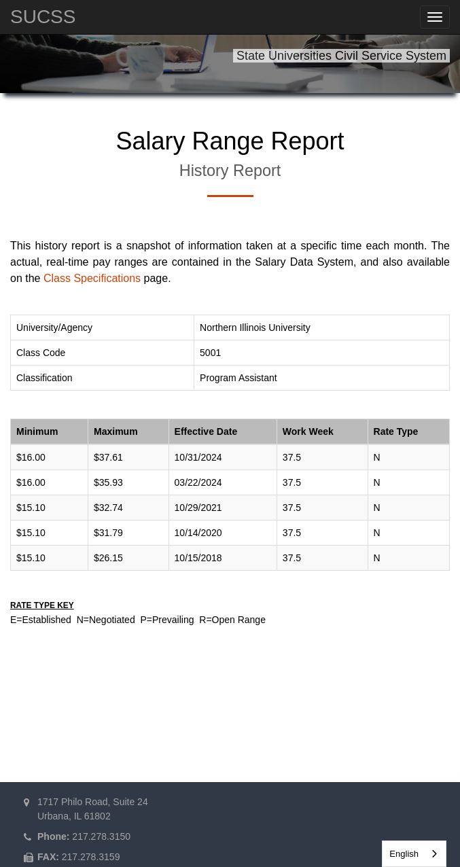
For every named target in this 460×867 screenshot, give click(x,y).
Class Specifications (92, 278)
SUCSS (42, 16)
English (404, 854)
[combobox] (414, 854)
